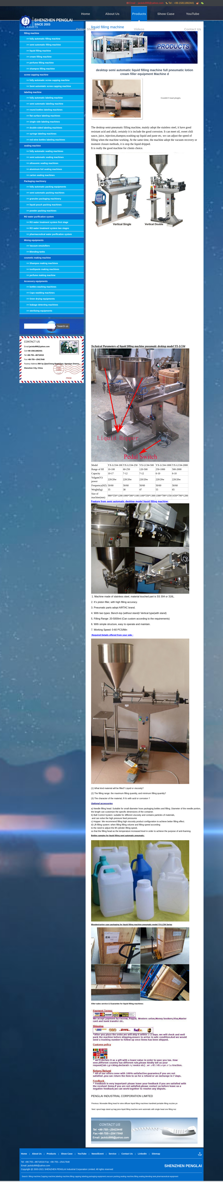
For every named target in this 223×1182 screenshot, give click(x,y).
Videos (179, 13)
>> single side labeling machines (42, 123)
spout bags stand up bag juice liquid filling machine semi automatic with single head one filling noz (136, 1110)
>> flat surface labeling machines (42, 117)
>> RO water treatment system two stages (46, 229)
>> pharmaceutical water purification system (48, 235)
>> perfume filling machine (39, 64)
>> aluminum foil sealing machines (43, 170)
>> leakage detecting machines (41, 306)
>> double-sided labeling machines (43, 129)
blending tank (150, 1177)
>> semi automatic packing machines (44, 194)
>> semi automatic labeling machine (43, 105)
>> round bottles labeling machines (43, 111)
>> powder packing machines (40, 212)
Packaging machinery (35, 182)
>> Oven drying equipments (39, 300)
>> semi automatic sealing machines (44, 158)
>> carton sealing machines (39, 176)
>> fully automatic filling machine (42, 40)
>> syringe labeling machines (40, 135)
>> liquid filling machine (37, 52)
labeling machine (33, 93)
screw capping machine (36, 76)
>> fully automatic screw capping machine (46, 81)
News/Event (98, 1155)
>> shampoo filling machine (39, 70)
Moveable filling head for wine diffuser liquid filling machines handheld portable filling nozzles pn (138, 1104)
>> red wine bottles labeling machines (44, 141)
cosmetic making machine (37, 259)
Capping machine (48, 1177)
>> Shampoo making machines (41, 264)
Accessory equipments (36, 282)
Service (112, 1155)
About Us (98, 13)
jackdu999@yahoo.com (39, 1166)
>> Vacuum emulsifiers (37, 247)
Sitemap (156, 1155)
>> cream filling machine (38, 58)
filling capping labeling (79, 1177)
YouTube (147, 13)
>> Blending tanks (34, 253)
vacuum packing (113, 1177)
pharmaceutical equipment (167, 1177)
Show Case (131, 13)
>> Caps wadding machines (39, 294)
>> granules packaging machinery (42, 200)
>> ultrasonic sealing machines (41, 164)
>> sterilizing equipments (38, 312)
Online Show (163, 13)
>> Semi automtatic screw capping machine (47, 87)
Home (82, 13)
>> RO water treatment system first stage (46, 223)
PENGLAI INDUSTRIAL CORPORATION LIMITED (122, 1097)
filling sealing (139, 1177)
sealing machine (32, 147)
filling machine (31, 34)
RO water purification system (39, 218)
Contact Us (195, 13)
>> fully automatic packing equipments (45, 188)
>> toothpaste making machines (41, 270)
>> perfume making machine (40, 276)
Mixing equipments (34, 241)
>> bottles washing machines (40, 288)
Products (115, 13)
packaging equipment (97, 1177)
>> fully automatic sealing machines (43, 152)
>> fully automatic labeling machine (43, 99)
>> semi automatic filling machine (42, 46)
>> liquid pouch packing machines (43, 206)
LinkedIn (142, 1155)
